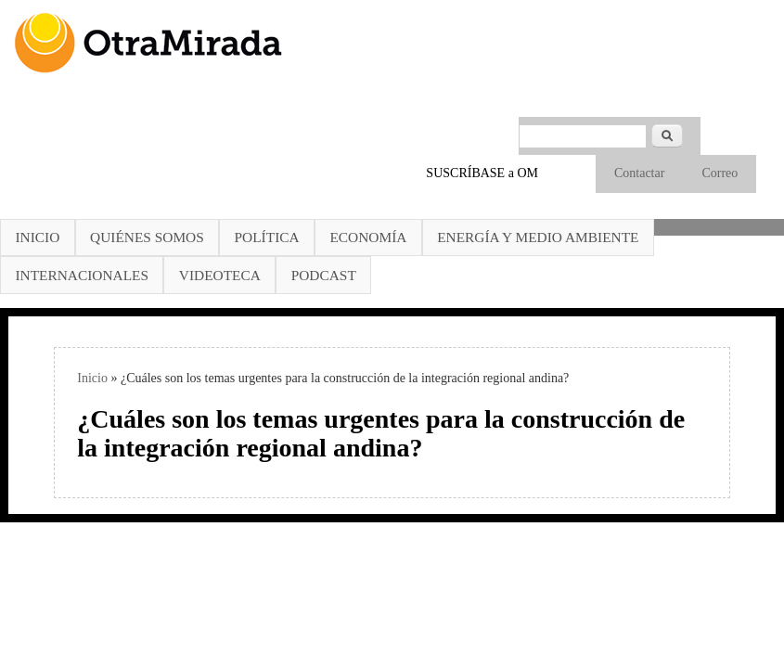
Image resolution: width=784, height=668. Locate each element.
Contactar (639, 173)
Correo (719, 173)
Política (267, 237)
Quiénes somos (147, 237)
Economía (367, 237)
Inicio (37, 237)
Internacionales (81, 275)
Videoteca (220, 275)
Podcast (323, 275)
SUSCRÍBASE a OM (482, 173)
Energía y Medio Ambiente (537, 237)
